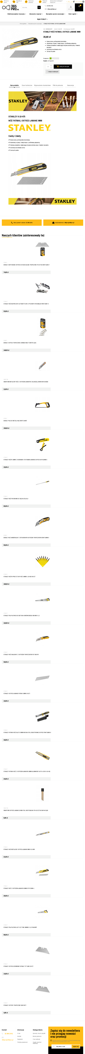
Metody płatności (37, 1036)
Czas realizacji (36, 1039)
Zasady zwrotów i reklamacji (37, 1043)
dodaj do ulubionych (52, 72)
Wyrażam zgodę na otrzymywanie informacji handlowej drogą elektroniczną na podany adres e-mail (66, 1041)
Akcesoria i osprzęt (36, 14)
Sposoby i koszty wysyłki (39, 1033)
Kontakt (19, 1036)
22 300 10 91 (9, 1033)
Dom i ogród (73, 14)
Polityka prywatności (22, 1042)
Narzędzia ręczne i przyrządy (55, 14)
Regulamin (20, 1039)
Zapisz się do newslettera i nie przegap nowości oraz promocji (65, 1033)
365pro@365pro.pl (51, 9)
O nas (18, 1033)
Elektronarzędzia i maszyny (17, 14)
